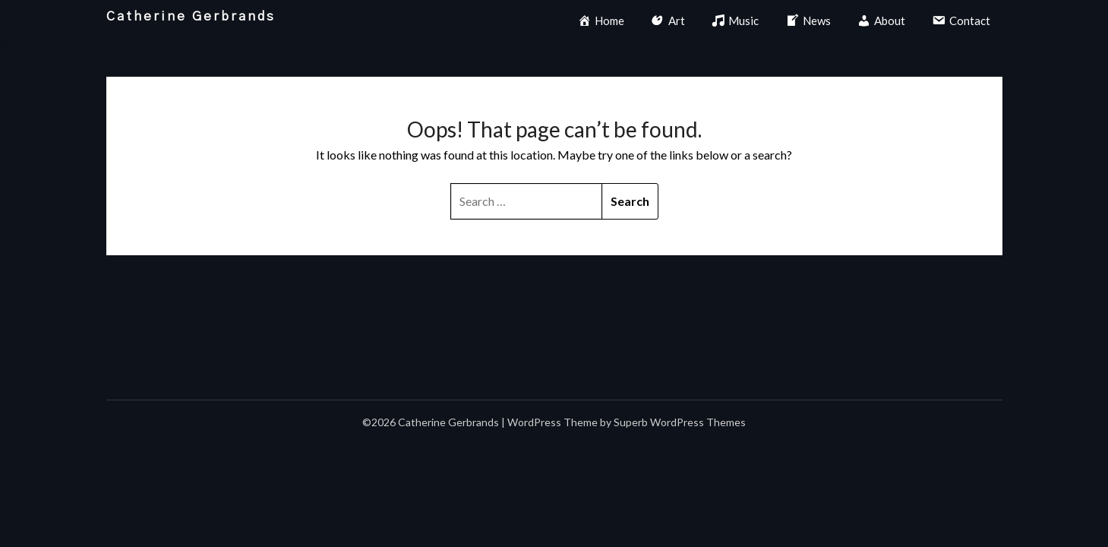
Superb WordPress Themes (680, 422)
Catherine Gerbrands (191, 16)
